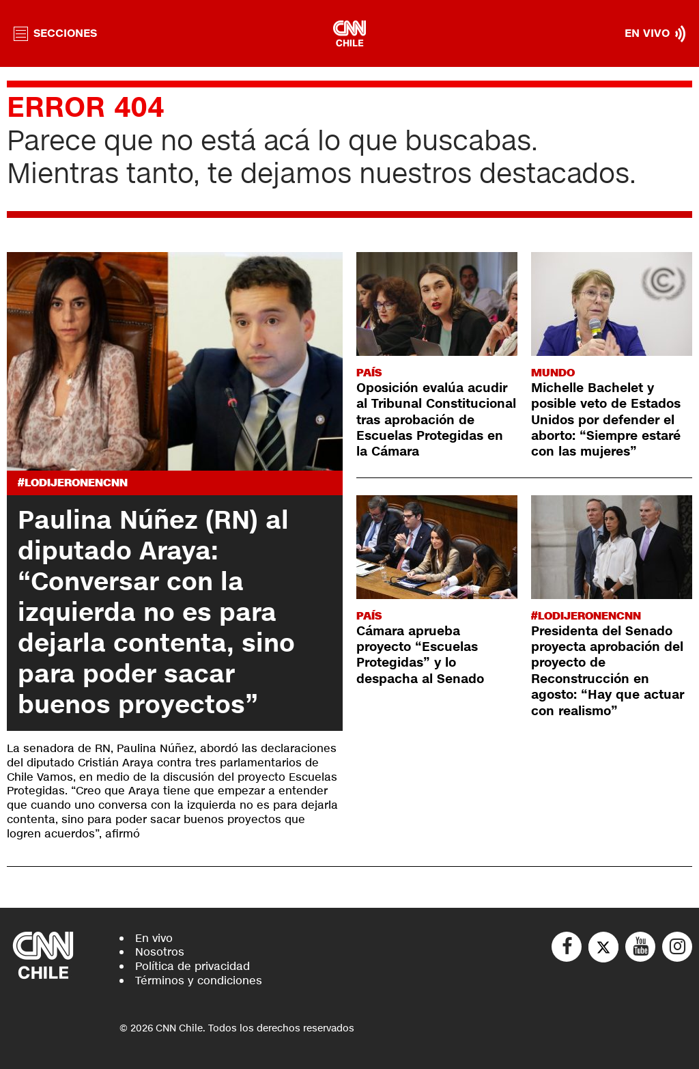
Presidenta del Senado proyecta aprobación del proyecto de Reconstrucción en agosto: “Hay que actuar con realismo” (607, 671)
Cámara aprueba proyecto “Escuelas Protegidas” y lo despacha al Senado (420, 655)
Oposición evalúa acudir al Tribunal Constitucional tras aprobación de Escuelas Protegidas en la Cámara (436, 420)
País (369, 372)
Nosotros (159, 952)
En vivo (154, 938)
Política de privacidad (192, 966)
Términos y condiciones (198, 980)
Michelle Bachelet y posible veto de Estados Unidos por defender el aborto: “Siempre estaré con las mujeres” (606, 420)
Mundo (553, 372)
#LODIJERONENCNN (73, 482)
